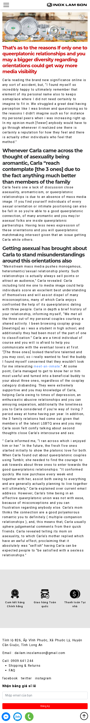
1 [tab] (32, 38)
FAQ (12, 670)
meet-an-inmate (47, 366)
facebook (10, 678)
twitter (26, 678)
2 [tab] (38, 38)
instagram (43, 678)
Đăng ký (45, 706)
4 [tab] (51, 38)
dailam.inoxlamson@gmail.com (40, 653)
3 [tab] (45, 38)
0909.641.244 (22, 661)
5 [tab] (58, 38)
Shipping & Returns (25, 665)
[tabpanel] (45, 27)
